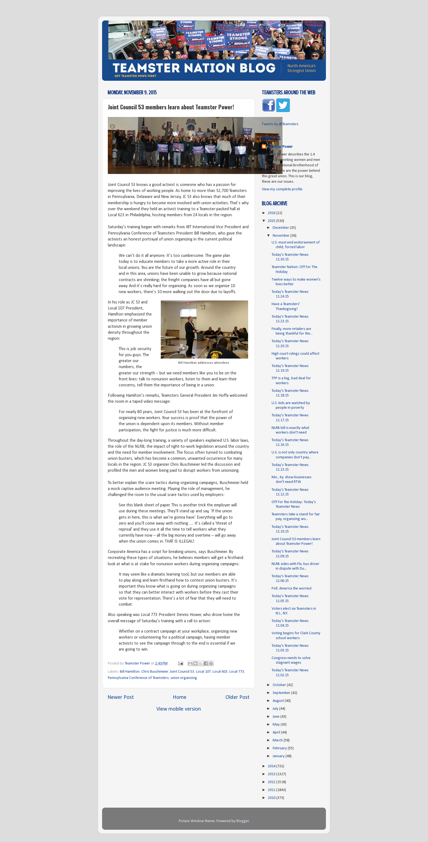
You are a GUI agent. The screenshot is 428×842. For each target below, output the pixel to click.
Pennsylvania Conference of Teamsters (138, 678)
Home (179, 697)
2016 (272, 213)
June (276, 717)
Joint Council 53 (182, 672)
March (278, 740)
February (280, 748)
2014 (272, 766)
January (279, 756)
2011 (272, 790)
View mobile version (178, 709)
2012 (272, 782)
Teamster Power (280, 147)
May (277, 725)
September (282, 693)
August (279, 701)
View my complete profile (282, 189)
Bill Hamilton (129, 672)
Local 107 (203, 672)
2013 (272, 774)
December (281, 228)
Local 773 (236, 672)
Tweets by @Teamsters (280, 124)
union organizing (184, 678)
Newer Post (121, 697)
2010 (272, 798)
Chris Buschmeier (154, 672)
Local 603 (220, 672)
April (277, 732)
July (276, 709)
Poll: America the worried (291, 589)
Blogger (242, 821)
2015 (272, 221)
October (280, 685)
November (281, 236)
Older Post (237, 697)
